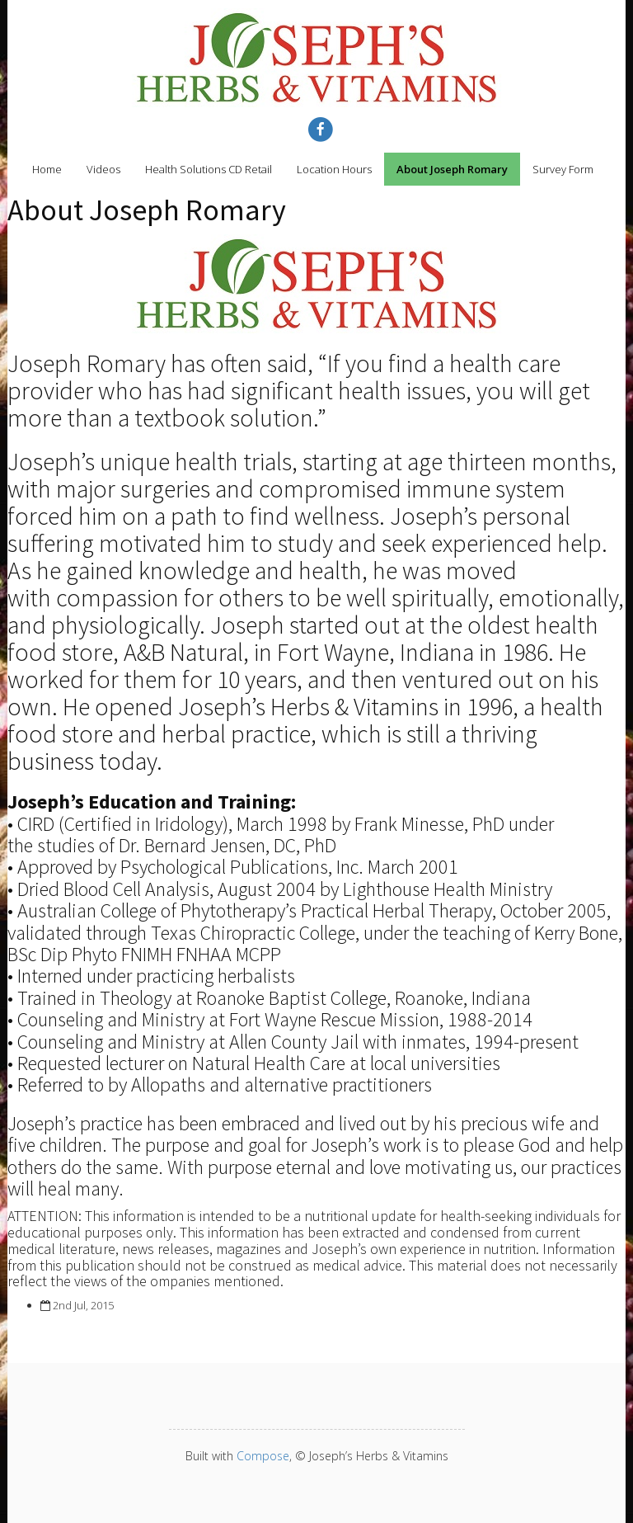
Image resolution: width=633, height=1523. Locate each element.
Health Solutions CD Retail (208, 169)
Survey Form (562, 169)
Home (47, 169)
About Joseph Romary (452, 169)
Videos (103, 169)
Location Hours (334, 169)
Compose (263, 1456)
